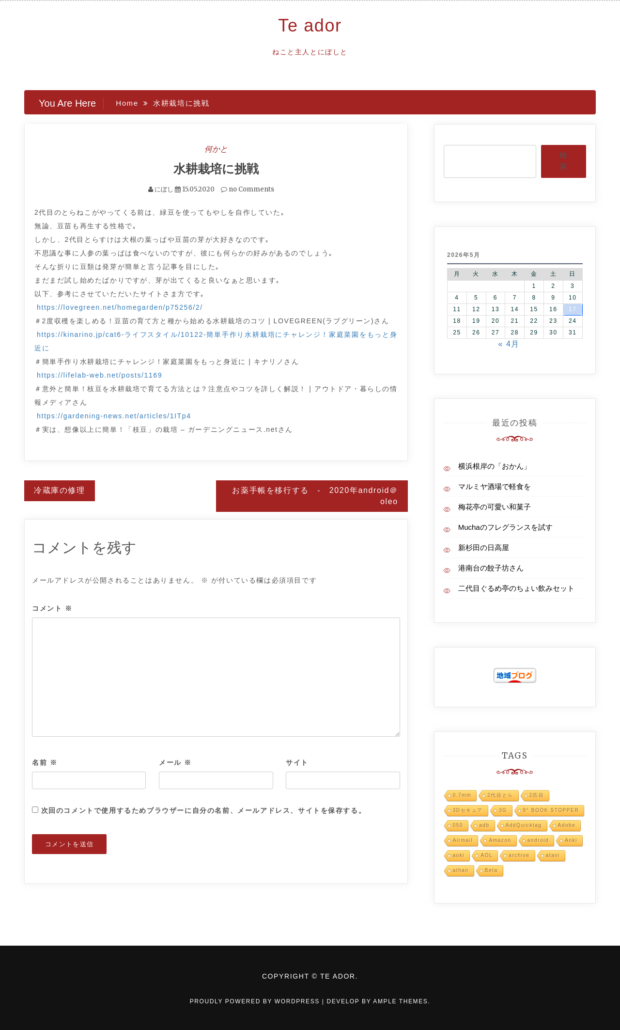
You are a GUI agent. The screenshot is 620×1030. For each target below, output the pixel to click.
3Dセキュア (468, 810)
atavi (553, 855)
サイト (297, 762)
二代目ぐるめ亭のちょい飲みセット (516, 588)
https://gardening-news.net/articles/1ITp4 (114, 415)
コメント (52, 608)
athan (461, 870)
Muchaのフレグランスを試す (505, 527)
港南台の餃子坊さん (491, 568)
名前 (44, 762)
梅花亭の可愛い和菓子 (494, 507)
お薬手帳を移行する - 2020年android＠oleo (315, 495)
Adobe (567, 825)
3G (503, 810)
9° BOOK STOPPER (551, 810)
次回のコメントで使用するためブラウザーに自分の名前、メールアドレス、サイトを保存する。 (203, 810)
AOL (486, 855)
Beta (491, 870)
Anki (571, 840)
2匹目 (536, 795)
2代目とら (500, 795)
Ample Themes (400, 1001)
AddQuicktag (524, 825)
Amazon (500, 840)
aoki (459, 855)
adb (484, 825)
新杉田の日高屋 (483, 547)
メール (175, 762)
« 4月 (509, 344)
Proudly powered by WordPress (256, 1001)
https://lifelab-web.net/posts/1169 (99, 375)
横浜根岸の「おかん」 (494, 466)
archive (519, 855)
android (538, 840)
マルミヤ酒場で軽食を (494, 486)
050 (458, 825)
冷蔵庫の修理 (59, 490)
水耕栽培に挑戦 (216, 168)
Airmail (463, 840)
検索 (563, 161)
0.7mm (462, 795)
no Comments (247, 189)
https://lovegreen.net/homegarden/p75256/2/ (120, 307)
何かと (216, 149)
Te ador (309, 25)
